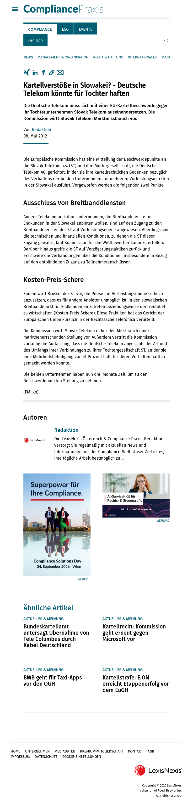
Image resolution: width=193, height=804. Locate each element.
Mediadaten (64, 751)
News (28, 57)
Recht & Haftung (108, 57)
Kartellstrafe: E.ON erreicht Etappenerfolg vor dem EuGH (135, 683)
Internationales (142, 57)
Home (15, 751)
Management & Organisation (63, 57)
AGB (151, 751)
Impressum (20, 756)
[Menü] (15, 10)
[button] (51, 72)
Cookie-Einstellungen (81, 756)
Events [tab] (85, 29)
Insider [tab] (35, 41)
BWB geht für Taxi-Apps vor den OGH (52, 680)
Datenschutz (46, 756)
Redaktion (41, 129)
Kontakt (135, 751)
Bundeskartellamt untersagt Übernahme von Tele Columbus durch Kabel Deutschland (56, 636)
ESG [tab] (65, 29)
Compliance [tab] (40, 29)
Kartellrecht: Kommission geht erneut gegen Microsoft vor (134, 632)
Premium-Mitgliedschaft (101, 751)
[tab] (40, 28)
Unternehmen (37, 751)
